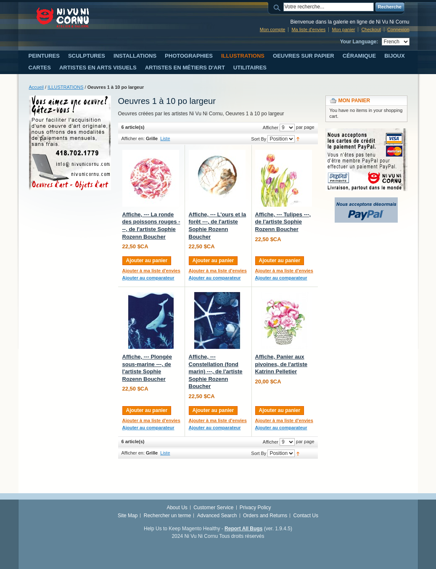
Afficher (270, 127)
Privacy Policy (255, 508)
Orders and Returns (265, 515)
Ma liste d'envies (308, 29)
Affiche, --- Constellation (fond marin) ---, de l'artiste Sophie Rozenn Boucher (216, 371)
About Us (176, 508)
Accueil (36, 87)
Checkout (371, 29)
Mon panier (343, 29)
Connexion (398, 29)
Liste (165, 138)
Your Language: (359, 42)
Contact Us (305, 515)
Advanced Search (217, 515)
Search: (278, 7)
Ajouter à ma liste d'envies (151, 270)
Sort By (258, 138)
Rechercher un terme (167, 515)
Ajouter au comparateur (148, 277)
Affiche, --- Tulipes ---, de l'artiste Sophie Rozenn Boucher (283, 221)
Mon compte (272, 29)
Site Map (127, 515)
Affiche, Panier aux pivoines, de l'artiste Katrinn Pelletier (281, 364)
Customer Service (213, 508)
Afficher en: (133, 138)
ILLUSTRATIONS (65, 87)
